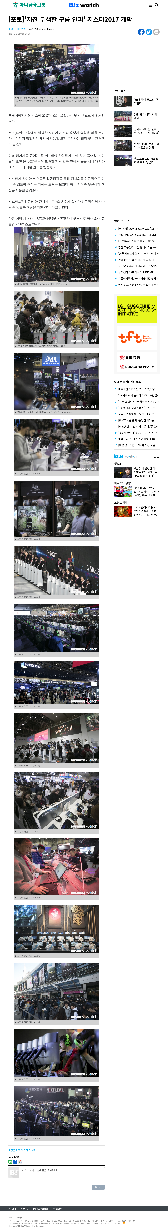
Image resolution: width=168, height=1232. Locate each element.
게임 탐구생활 (122, 483)
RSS (125, 1223)
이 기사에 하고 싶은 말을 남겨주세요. (62, 1175)
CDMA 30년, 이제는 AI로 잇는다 (150, 472)
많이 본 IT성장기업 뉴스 (127, 382)
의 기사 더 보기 (22, 1150)
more (156, 457)
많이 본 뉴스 (122, 221)
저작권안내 (57, 1208)
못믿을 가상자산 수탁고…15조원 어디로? (141, 414)
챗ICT (118, 464)
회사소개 (12, 1208)
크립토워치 (120, 502)
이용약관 (24, 1208)
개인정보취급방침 (40, 1208)
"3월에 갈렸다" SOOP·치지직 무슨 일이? (141, 433)
